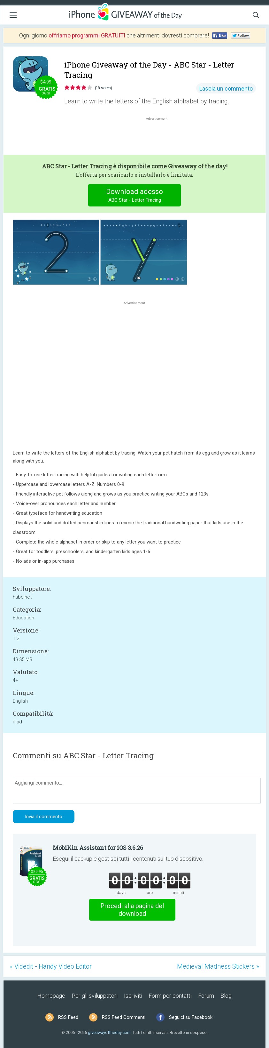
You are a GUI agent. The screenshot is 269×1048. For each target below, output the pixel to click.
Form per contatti (170, 995)
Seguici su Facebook (190, 1017)
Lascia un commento (226, 88)
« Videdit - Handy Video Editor (51, 966)
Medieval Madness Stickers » (218, 966)
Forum (206, 995)
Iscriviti (133, 995)
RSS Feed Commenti (123, 1017)
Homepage (51, 995)
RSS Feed (68, 1017)
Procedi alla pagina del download (132, 909)
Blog (226, 995)
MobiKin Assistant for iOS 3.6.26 (98, 847)
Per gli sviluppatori (95, 995)
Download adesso (134, 196)
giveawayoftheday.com (109, 1032)
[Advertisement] (160, 137)
